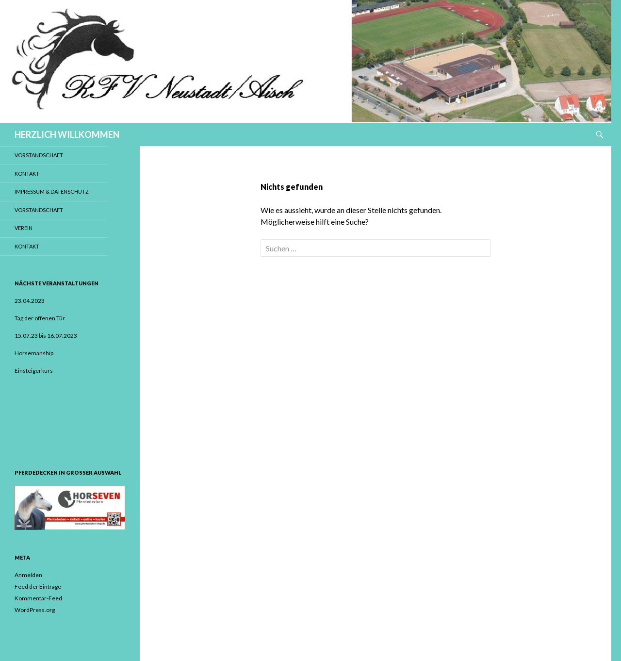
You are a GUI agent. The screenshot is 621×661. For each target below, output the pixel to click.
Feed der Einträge (38, 586)
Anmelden (28, 574)
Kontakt (27, 173)
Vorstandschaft (39, 155)
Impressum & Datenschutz (52, 191)
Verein (24, 228)
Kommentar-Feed (38, 598)
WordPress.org (35, 609)
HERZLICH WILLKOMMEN (67, 134)
